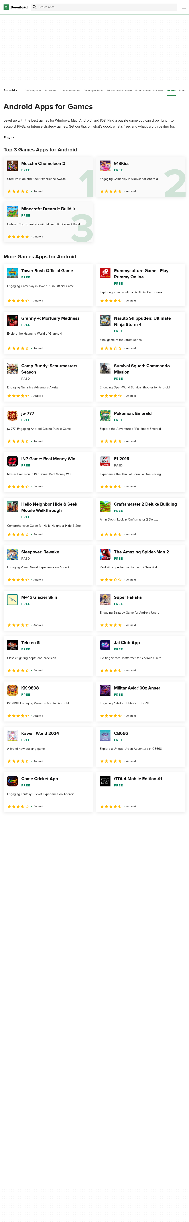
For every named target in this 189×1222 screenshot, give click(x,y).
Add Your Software (84, 1084)
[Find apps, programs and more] (104, 7)
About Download (82, 1076)
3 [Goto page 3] (31, 822)
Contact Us (79, 1091)
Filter (9, 137)
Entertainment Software (149, 90)
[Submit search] (34, 7)
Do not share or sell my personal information (154, 1101)
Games (171, 90)
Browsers (50, 90)
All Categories (33, 90)
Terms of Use (147, 1084)
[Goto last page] (177, 822)
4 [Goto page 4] (42, 822)
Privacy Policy (147, 1076)
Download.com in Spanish (89, 1099)
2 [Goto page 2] (19, 822)
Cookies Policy (148, 1091)
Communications (70, 90)
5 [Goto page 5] (54, 822)
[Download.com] (16, 7)
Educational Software (119, 90)
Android (11, 90)
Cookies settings (149, 1111)
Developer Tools (93, 90)
